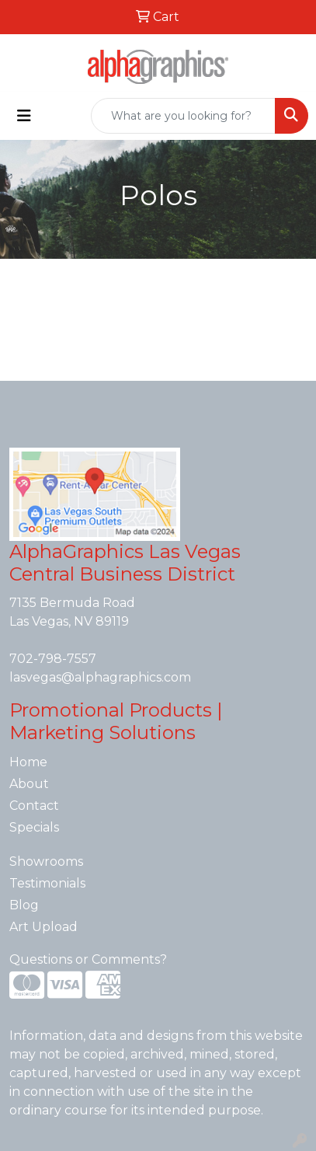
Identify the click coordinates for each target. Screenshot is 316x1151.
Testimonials (47, 883)
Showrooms (46, 861)
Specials (34, 827)
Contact (34, 805)
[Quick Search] (183, 116)
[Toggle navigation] (24, 116)
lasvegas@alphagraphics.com (100, 677)
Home (28, 762)
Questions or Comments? (88, 959)
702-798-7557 (52, 658)
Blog (24, 905)
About (29, 783)
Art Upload (43, 926)
